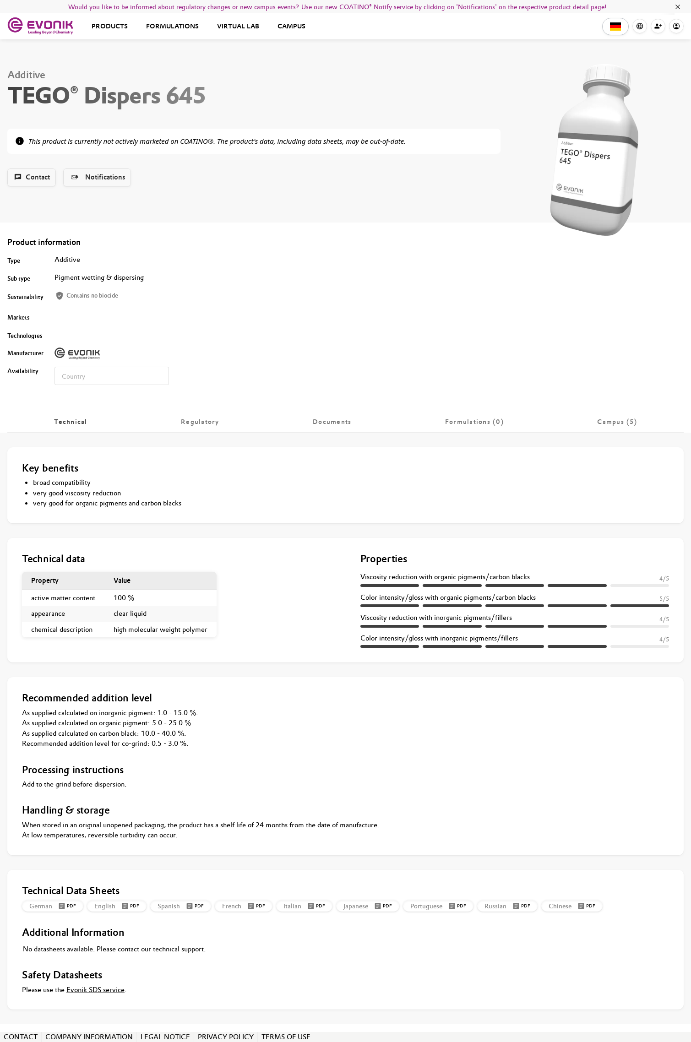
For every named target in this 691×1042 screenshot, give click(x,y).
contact (128, 949)
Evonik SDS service (95, 989)
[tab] (70, 422)
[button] (615, 26)
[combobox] (112, 375)
